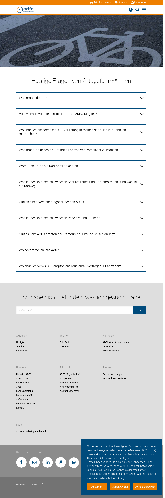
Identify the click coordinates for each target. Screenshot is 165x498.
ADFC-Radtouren (111, 350)
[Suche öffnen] (137, 10)
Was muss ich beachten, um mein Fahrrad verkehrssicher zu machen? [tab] (69, 150)
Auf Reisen (109, 335)
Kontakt (20, 407)
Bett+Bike (108, 346)
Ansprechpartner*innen (115, 378)
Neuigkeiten (22, 342)
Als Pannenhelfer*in (69, 391)
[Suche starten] (139, 310)
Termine (20, 346)
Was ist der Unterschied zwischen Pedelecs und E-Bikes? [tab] (59, 218)
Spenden (121, 2)
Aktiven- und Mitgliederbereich (31, 431)
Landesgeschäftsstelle (27, 395)
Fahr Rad (64, 342)
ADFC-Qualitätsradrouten (116, 342)
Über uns (21, 367)
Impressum (22, 484)
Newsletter (138, 2)
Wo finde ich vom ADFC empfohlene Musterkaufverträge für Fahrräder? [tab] (70, 266)
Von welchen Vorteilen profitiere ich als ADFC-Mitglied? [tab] (58, 114)
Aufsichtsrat (22, 399)
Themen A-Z (66, 346)
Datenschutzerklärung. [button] (112, 478)
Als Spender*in (67, 378)
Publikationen (23, 382)
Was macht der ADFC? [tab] (35, 98)
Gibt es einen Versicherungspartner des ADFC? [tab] (52, 202)
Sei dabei (65, 367)
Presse (107, 367)
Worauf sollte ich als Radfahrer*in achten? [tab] (49, 166)
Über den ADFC (23, 374)
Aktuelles (21, 335)
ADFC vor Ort (22, 378)
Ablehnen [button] (96, 486)
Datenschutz (37, 484)
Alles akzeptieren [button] (145, 486)
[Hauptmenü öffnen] (144, 9)
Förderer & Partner (25, 403)
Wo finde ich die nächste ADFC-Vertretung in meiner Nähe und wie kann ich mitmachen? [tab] (72, 132)
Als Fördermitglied (69, 386)
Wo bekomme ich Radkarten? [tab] (40, 250)
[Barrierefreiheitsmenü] (131, 10)
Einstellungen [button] (120, 486)
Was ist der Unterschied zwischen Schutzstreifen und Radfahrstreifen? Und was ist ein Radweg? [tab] (78, 184)
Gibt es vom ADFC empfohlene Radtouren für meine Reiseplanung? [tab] (67, 234)
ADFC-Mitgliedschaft (70, 374)
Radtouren (21, 350)
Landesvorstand (24, 391)
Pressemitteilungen (112, 374)
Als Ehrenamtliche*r (69, 382)
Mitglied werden (101, 2)
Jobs (18, 386)
